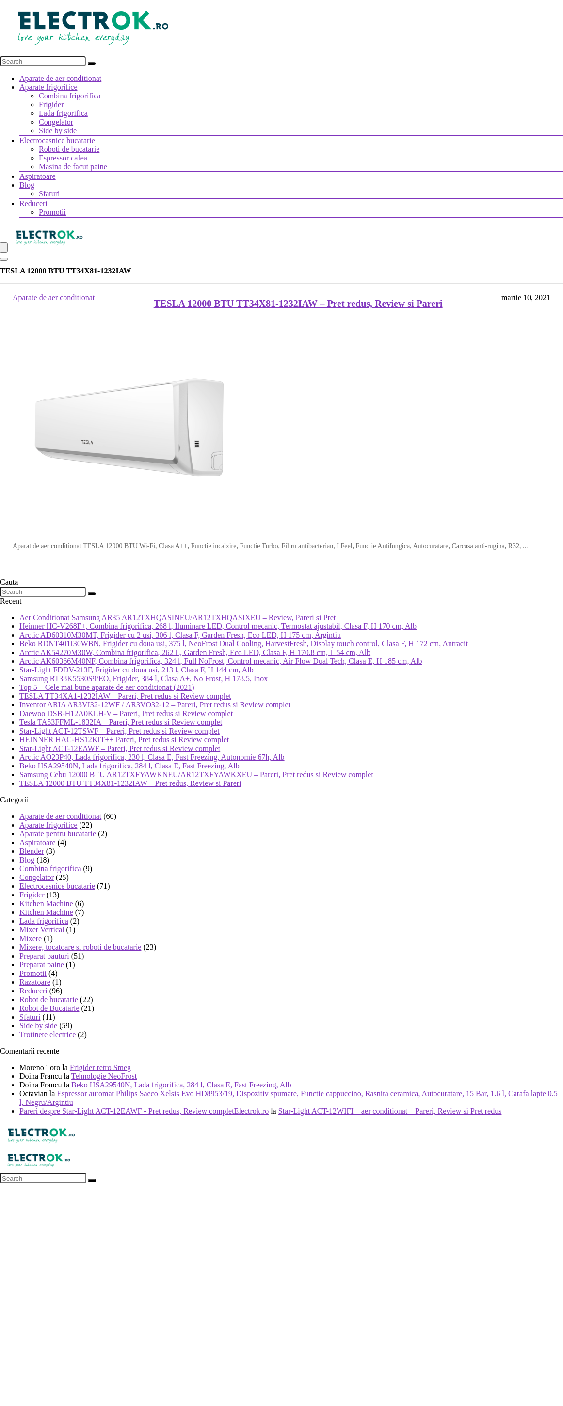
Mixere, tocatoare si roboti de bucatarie (80, 947)
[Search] (92, 63)
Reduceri (33, 203)
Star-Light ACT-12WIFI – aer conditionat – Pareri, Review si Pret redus (390, 1111)
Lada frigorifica (63, 113)
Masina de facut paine (73, 166)
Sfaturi (49, 194)
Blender (31, 851)
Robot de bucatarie (48, 999)
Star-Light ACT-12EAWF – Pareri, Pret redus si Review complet (119, 748)
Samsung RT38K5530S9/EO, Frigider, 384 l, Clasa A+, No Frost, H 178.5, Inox (143, 678)
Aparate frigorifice (48, 87)
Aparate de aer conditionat (60, 78)
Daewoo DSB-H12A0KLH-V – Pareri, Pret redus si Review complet (126, 713)
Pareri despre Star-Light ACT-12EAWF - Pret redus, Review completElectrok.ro (144, 1111)
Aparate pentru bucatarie (57, 834)
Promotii (52, 212)
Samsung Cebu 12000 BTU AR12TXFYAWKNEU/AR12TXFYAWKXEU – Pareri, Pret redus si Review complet (196, 774)
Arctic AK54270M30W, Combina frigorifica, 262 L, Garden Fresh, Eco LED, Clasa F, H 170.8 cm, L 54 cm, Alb (194, 652)
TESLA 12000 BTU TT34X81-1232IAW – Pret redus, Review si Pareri (298, 303)
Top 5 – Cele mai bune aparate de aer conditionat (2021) (106, 687)
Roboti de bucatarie (69, 149)
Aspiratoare (37, 176)
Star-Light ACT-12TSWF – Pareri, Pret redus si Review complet (119, 731)
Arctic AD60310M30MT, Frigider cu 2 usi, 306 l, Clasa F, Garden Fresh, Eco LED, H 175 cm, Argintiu (180, 635)
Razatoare (34, 982)
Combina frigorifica (70, 96)
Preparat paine (41, 964)
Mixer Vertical (41, 930)
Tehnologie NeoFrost (104, 1076)
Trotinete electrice (47, 1034)
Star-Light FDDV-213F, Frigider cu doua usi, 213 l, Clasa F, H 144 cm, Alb (136, 670)
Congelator (56, 122)
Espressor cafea (63, 158)
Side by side (58, 131)
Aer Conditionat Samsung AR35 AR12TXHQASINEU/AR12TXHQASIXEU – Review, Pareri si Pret (177, 617)
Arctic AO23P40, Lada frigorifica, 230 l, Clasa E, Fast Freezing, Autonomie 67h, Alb (152, 757)
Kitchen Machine (46, 903)
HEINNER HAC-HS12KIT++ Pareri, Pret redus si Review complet (124, 739)
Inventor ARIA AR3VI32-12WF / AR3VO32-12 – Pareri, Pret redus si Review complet (154, 705)
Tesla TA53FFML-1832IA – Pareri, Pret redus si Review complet (120, 722)
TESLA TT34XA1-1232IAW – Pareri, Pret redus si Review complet (125, 696)
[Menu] (4, 247)
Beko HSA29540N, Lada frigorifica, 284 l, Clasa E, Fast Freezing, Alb (129, 766)
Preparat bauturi (44, 956)
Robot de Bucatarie (49, 1008)
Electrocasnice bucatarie (57, 140)
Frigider (51, 104)
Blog (26, 185)
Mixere (30, 938)
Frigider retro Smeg (100, 1067)
